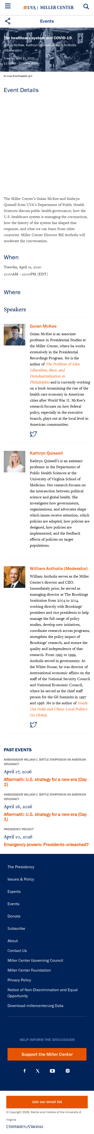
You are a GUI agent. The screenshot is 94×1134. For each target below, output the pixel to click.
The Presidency (21, 866)
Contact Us (17, 950)
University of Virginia (30, 7)
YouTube (52, 1071)
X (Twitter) (37, 1071)
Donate (14, 916)
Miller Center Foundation (29, 970)
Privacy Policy (19, 980)
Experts (14, 891)
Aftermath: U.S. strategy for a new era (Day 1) (45, 817)
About (13, 940)
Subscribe (16, 928)
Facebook (25, 1071)
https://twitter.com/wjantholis (33, 724)
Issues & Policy (21, 879)
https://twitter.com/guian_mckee (33, 434)
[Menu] (9, 7)
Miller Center (57, 7)
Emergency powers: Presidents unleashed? (46, 844)
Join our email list (47, 1102)
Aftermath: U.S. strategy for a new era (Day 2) (45, 782)
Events (13, 903)
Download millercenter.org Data (35, 1005)
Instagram (68, 1071)
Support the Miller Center (47, 1054)
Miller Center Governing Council (35, 960)
